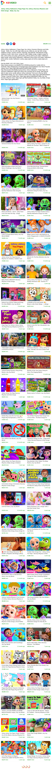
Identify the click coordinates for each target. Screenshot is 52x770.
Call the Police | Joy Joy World (10, 506)
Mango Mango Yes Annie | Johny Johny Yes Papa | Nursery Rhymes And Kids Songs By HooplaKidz (38, 757)
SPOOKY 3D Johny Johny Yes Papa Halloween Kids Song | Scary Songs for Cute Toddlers (13, 531)
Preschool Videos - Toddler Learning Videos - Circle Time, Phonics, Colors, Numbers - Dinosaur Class (38, 100)
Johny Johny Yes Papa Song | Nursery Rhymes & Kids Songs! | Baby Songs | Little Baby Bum (38, 689)
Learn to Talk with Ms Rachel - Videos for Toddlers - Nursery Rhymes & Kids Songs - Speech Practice (38, 712)
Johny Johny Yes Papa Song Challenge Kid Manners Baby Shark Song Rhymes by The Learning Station (38, 485)
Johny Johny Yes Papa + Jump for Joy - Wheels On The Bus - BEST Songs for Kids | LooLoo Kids (38, 145)
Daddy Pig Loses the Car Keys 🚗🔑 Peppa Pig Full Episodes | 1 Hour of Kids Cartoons (12, 417)
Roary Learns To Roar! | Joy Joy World (38, 393)
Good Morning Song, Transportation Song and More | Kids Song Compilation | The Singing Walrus (37, 168)
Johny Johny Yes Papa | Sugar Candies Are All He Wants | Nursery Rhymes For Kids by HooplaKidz (13, 735)
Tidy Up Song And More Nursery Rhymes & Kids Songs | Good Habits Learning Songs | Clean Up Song (12, 621)
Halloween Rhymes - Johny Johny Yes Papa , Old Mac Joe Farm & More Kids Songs (38, 349)
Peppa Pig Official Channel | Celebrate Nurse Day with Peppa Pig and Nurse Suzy (13, 689)
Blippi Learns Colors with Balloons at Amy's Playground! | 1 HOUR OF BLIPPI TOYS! (38, 236)
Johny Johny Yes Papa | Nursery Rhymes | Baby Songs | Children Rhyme (11, 462)
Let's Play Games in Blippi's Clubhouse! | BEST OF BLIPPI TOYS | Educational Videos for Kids (12, 757)
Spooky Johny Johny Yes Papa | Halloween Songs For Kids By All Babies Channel (36, 621)
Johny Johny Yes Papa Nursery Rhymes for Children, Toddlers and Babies (12, 258)
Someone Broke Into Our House (11, 143)
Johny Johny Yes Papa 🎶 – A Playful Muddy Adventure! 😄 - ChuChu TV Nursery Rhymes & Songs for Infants (38, 281)
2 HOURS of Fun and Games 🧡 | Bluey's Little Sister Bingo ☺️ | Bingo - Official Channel (38, 304)
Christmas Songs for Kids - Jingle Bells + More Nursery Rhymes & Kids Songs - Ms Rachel (38, 440)
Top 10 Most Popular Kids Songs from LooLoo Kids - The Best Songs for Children (38, 417)
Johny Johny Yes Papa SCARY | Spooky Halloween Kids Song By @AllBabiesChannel (11, 190)
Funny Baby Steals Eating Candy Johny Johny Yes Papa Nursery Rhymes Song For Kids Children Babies (13, 667)
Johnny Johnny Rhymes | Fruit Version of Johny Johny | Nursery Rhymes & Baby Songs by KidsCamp (13, 599)
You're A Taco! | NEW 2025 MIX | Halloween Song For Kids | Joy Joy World (37, 190)
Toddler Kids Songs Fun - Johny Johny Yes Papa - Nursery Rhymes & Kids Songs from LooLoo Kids (38, 553)
